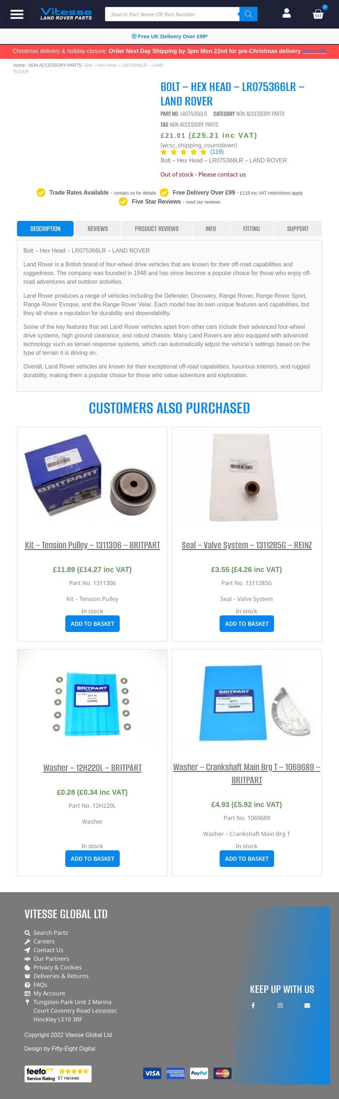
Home (19, 65)
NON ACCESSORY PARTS (55, 65)
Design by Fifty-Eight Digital (60, 1049)
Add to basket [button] (92, 624)
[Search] (248, 14)
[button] (17, 14)
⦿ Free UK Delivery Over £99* (169, 36)
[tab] (45, 228)
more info (315, 51)
